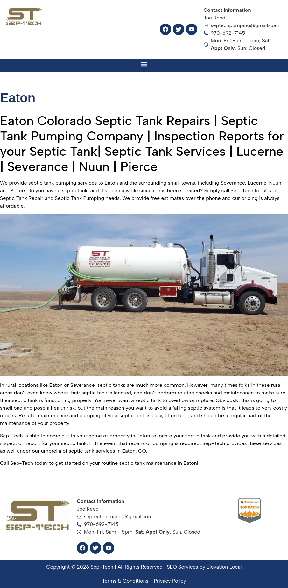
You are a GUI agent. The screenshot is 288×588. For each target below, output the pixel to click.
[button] (144, 64)
